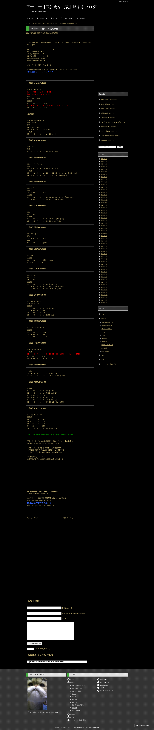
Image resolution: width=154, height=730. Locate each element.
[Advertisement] (42, 532)
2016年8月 (104, 269)
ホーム (31, 18)
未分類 (102, 359)
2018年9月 (104, 205)
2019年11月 (104, 169)
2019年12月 (104, 166)
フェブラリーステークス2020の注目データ (113, 122)
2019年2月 (104, 192)
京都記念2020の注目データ (108, 126)
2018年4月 (104, 218)
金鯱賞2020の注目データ (108, 108)
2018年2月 (104, 223)
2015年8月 (104, 300)
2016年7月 (104, 272)
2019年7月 (104, 179)
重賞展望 (104, 338)
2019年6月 (104, 182)
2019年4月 (104, 187)
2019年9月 (104, 174)
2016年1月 (104, 287)
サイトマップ (124, 1)
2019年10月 (104, 172)
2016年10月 (104, 264)
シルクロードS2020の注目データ (110, 135)
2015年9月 (104, 297)
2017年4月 (104, 249)
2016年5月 (104, 277)
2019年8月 (104, 177)
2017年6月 (104, 243)
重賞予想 (104, 341)
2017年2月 (104, 254)
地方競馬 (104, 348)
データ (103, 332)
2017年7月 (104, 241)
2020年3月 (104, 159)
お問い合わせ (83, 18)
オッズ (103, 335)
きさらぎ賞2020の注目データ (109, 131)
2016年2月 (104, 284)
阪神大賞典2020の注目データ (109, 104)
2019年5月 (104, 184)
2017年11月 (104, 231)
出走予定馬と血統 (106, 325)
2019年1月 (104, 195)
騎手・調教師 (105, 351)
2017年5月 (104, 246)
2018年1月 (104, 225)
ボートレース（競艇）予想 (108, 364)
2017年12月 (104, 228)
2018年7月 (104, 210)
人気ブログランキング (106, 690)
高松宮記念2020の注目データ (109, 99)
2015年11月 (104, 292)
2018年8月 (104, 207)
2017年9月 (104, 236)
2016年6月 (104, 274)
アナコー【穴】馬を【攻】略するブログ (61, 7)
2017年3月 (104, 251)
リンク (55, 18)
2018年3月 (104, 220)
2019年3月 (104, 189)
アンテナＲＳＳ (67, 18)
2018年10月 (104, 202)
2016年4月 (104, 279)
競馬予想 (40, 33)
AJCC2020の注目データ (108, 140)
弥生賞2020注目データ (107, 113)
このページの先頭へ (145, 725)
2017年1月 (104, 256)
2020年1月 (104, 164)
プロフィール (43, 18)
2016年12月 (104, 259)
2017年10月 (104, 233)
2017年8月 (104, 238)
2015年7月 (104, 302)
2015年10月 (104, 295)
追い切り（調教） (106, 329)
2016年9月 (104, 266)
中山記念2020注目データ (108, 117)
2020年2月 (104, 161)
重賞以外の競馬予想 (51, 33)
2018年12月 (104, 197)
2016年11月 (104, 261)
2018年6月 (104, 213)
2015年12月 (104, 290)
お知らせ (103, 355)
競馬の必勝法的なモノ (107, 322)
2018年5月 (104, 215)
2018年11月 (104, 200)
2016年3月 (104, 282)
